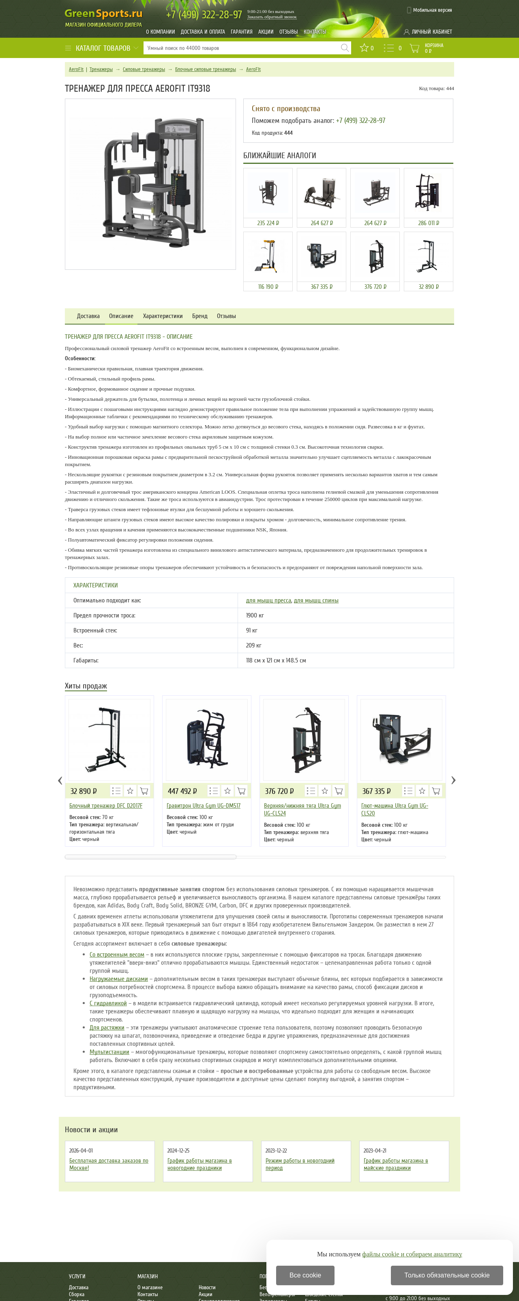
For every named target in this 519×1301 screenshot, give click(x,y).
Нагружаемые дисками (119, 979)
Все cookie (305, 1275)
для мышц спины (316, 600)
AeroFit (76, 69)
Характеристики (163, 316)
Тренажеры (101, 69)
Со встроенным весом (117, 954)
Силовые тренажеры (144, 69)
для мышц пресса (268, 600)
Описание (121, 316)
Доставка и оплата (203, 31)
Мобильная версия (432, 10)
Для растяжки (107, 1028)
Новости (207, 1287)
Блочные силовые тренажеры (205, 69)
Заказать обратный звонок (272, 16)
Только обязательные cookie (447, 1275)
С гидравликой (108, 1003)
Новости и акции (91, 1130)
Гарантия (242, 31)
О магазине (150, 1287)
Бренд (200, 316)
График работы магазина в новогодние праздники (199, 1164)
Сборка (76, 1294)
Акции (266, 31)
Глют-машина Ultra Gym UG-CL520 (394, 809)
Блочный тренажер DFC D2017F (105, 805)
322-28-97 (204, 15)
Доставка (88, 316)
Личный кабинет (432, 31)
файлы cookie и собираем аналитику (412, 1254)
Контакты (315, 31)
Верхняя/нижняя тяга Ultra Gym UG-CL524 (302, 809)
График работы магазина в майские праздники (396, 1164)
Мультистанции (109, 1052)
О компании (160, 31)
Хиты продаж (86, 686)
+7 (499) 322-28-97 (360, 120)
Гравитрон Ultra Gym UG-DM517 (203, 805)
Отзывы (288, 31)
